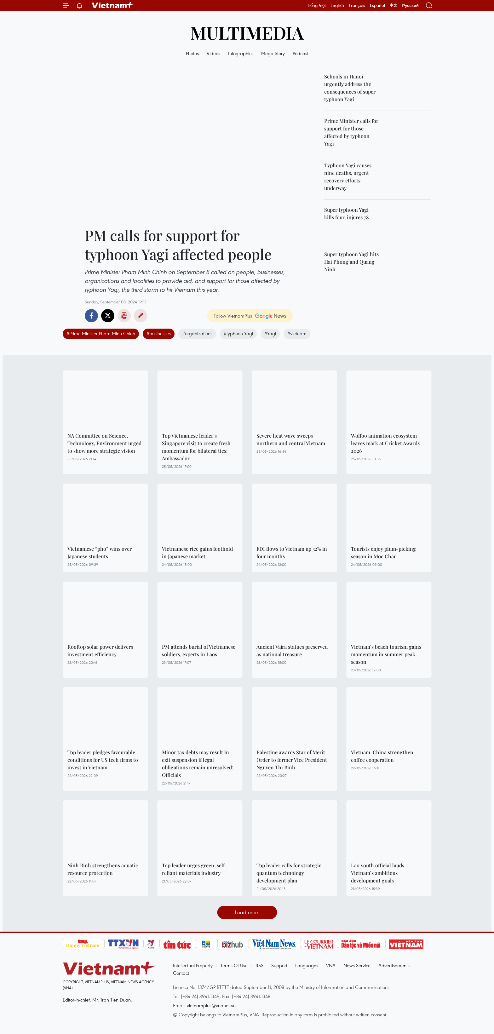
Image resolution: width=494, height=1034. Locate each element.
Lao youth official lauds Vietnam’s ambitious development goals (377, 873)
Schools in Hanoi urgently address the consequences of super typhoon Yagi (350, 87)
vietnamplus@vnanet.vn (211, 1005)
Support (279, 965)
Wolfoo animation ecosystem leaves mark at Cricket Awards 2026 (385, 443)
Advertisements (394, 965)
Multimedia (247, 32)
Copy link (140, 315)
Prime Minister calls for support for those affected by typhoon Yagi (351, 132)
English (337, 5)
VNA (331, 965)
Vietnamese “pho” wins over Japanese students (99, 552)
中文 (393, 5)
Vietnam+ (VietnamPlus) (112, 5)
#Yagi (270, 333)
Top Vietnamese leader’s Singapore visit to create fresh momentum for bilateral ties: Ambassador (196, 447)
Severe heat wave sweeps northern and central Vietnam (290, 439)
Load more (247, 912)
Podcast (300, 53)
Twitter (107, 315)
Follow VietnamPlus (233, 316)
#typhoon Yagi (238, 333)
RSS (259, 965)
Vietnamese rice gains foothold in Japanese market (197, 552)
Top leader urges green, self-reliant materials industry (194, 869)
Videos (213, 53)
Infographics (240, 53)
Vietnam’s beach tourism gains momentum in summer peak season (386, 654)
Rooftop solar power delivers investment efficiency (100, 650)
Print (124, 315)
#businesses (158, 333)
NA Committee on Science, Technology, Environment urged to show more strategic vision (104, 443)
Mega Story (273, 53)
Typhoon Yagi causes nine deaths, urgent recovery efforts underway (347, 176)
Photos (192, 53)
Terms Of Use (234, 965)
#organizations (197, 333)
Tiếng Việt (316, 5)
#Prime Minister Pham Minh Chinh (100, 333)
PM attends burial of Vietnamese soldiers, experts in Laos (198, 650)
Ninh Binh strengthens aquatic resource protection (102, 869)
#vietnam (297, 333)
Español (377, 5)
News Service (356, 965)
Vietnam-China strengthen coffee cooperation (382, 756)
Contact (181, 973)
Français (357, 5)
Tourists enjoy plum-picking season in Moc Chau (383, 552)
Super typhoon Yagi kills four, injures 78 (346, 213)
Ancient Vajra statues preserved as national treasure (292, 650)
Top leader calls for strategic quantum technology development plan (288, 873)
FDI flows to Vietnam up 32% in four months (291, 552)
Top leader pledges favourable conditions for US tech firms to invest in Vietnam (102, 760)
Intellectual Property (193, 965)
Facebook (91, 315)
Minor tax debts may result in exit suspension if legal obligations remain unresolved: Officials (197, 763)
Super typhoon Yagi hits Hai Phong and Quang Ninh (351, 262)
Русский (410, 5)
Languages (306, 965)
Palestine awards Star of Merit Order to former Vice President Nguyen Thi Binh (291, 760)
